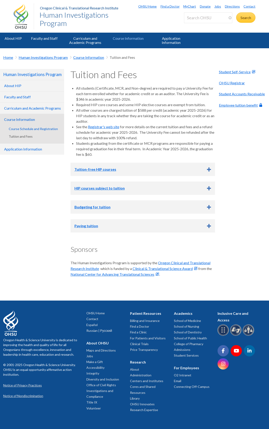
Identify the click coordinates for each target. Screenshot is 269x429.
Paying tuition (86, 226)
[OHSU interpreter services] (249, 335)
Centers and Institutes (146, 381)
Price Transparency (144, 350)
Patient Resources (145, 313)
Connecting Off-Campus (192, 387)
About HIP (13, 38)
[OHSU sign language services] (236, 335)
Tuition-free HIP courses (95, 169)
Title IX (91, 402)
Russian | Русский (99, 330)
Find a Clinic (138, 332)
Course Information (128, 38)
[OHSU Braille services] (224, 335)
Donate (205, 6)
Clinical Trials (139, 344)
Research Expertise (144, 410)
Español (92, 325)
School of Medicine (187, 321)
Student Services (186, 355)
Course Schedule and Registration (33, 129)
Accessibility (95, 367)
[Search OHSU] (208, 17)
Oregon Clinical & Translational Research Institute (79, 8)
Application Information (171, 40)
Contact (249, 6)
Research (138, 362)
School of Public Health (190, 338)
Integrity (92, 373)
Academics (183, 313)
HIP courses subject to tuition (99, 188)
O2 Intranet (182, 375)
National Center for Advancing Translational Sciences (112, 274)
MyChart (189, 6)
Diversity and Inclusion (102, 379)
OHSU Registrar (232, 83)
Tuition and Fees (21, 136)
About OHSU (97, 343)
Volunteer (93, 408)
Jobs (217, 6)
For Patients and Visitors (148, 338)
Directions (232, 6)
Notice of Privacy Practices (22, 385)
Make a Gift (94, 362)
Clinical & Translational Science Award (163, 268)
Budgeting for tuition (92, 207)
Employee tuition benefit (238, 105)
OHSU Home (147, 6)
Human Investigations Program (74, 19)
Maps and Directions (101, 350)
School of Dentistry (188, 332)
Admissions (182, 350)
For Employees (186, 368)
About (134, 369)
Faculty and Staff (44, 38)
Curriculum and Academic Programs (85, 40)
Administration (140, 375)
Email (177, 381)
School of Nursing (186, 326)
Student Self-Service (235, 72)
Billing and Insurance (145, 321)
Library (135, 398)
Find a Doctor (170, 6)
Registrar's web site (103, 127)
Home (8, 57)
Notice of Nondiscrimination (23, 396)
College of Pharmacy (188, 344)
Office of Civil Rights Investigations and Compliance (101, 390)
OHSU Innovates (142, 404)
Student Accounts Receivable (242, 94)
